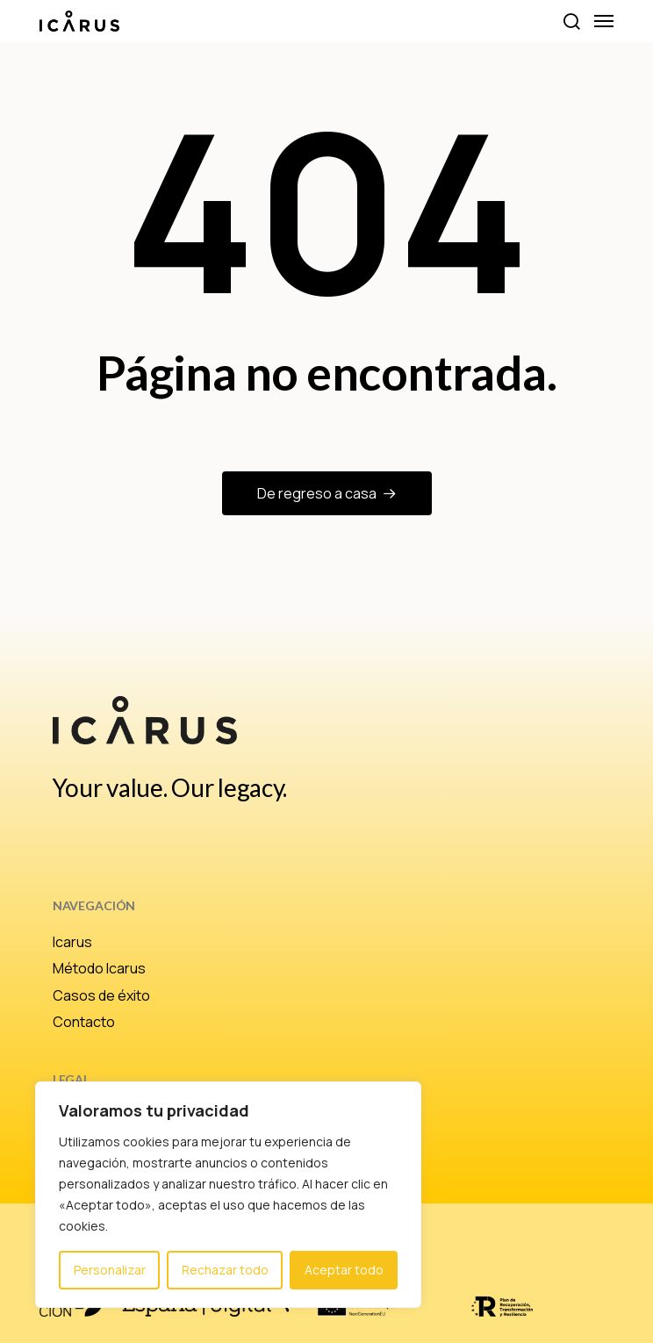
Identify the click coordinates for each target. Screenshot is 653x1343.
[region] (228, 1194)
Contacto (84, 1021)
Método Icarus (99, 968)
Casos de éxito (101, 995)
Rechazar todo (225, 1269)
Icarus (72, 942)
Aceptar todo (344, 1269)
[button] (571, 21)
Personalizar (110, 1269)
